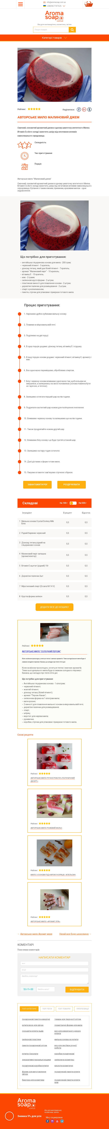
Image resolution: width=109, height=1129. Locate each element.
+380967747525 (54, 6)
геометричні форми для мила (68, 1025)
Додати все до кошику (54, 607)
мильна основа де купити (66, 1039)
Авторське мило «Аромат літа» (45, 921)
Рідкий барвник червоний (33, 533)
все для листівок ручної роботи (65, 1046)
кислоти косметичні (63, 1066)
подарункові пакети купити (67, 1072)
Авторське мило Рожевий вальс (46, 828)
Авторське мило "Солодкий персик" (41, 651)
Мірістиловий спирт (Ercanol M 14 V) (38, 586)
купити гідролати (30, 1054)
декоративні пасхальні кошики (36, 1060)
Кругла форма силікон (31, 596)
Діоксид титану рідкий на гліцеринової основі (33, 543)
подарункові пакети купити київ (67, 1081)
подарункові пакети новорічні (36, 1019)
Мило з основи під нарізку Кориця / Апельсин (53, 875)
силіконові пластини (31, 1039)
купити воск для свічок (32, 1025)
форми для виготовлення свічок (34, 1073)
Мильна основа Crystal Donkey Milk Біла (37, 522)
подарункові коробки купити (35, 1066)
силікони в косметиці (64, 1060)
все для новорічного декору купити (67, 1032)
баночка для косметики (33, 1080)
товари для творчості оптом (67, 1019)
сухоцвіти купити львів (32, 1031)
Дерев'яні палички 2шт (32, 576)
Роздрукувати (71, 484)
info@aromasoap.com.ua (56, 2)
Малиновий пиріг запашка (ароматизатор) (33, 555)
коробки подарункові (64, 1054)
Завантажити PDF (37, 484)
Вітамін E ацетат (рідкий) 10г (35, 566)
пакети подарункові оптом (34, 1045)
